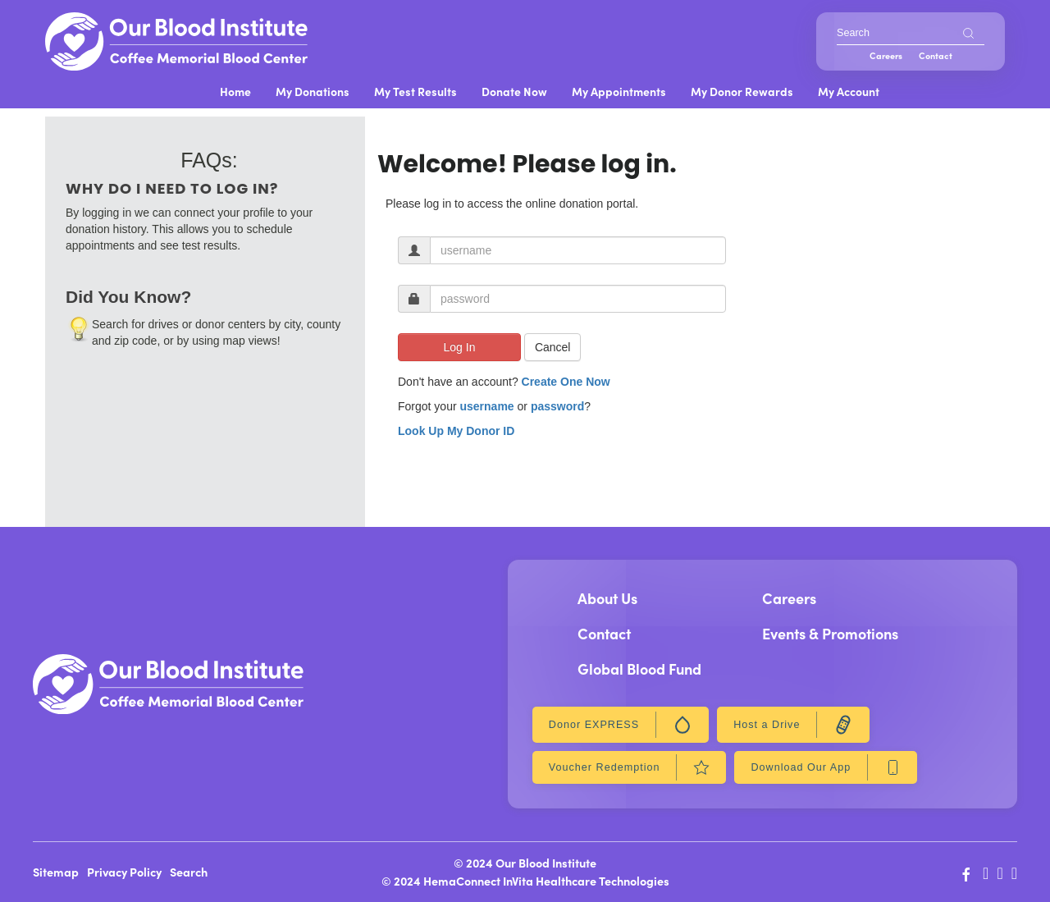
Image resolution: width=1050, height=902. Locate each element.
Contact (935, 55)
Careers (886, 55)
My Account (848, 91)
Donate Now (514, 91)
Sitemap (56, 871)
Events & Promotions (830, 633)
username (486, 406)
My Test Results (415, 91)
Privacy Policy (124, 871)
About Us (607, 598)
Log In (460, 347)
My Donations (312, 91)
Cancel (553, 347)
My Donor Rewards (742, 91)
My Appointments (619, 91)
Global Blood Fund (639, 668)
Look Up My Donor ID (456, 430)
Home (235, 91)
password (557, 406)
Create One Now (566, 381)
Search (189, 871)
